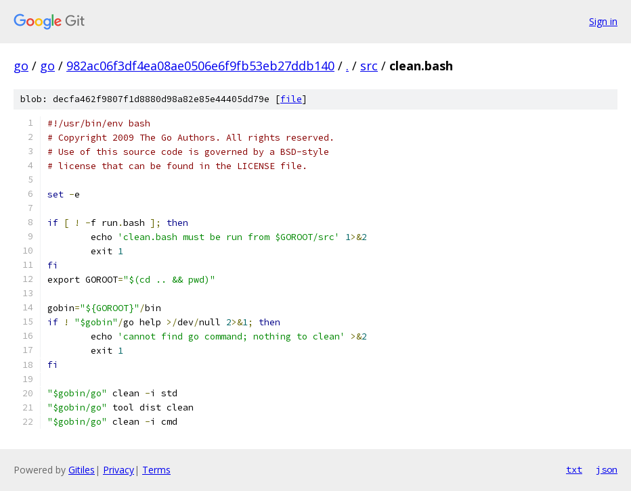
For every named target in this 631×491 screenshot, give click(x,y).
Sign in (603, 21)
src (369, 65)
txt (574, 469)
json (606, 469)
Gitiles (81, 469)
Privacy (118, 469)
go (21, 65)
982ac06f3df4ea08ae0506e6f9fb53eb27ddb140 (200, 65)
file (291, 99)
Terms (156, 469)
